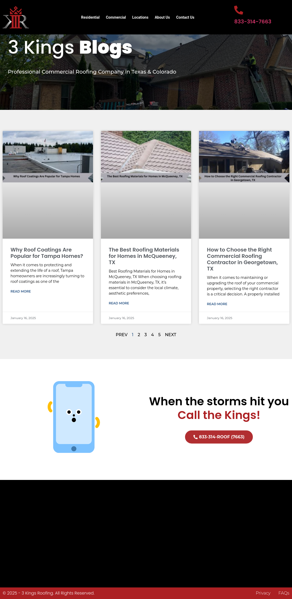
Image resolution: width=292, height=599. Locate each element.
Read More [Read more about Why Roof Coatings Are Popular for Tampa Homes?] (21, 291)
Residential (90, 17)
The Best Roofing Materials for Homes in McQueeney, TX (144, 256)
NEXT (170, 334)
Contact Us (185, 17)
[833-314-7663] (238, 10)
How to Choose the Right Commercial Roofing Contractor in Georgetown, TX (242, 259)
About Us (162, 17)
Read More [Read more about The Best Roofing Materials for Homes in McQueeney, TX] (119, 303)
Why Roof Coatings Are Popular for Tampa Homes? (47, 253)
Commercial (116, 17)
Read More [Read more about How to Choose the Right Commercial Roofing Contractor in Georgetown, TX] (217, 304)
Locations (140, 17)
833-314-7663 (252, 21)
